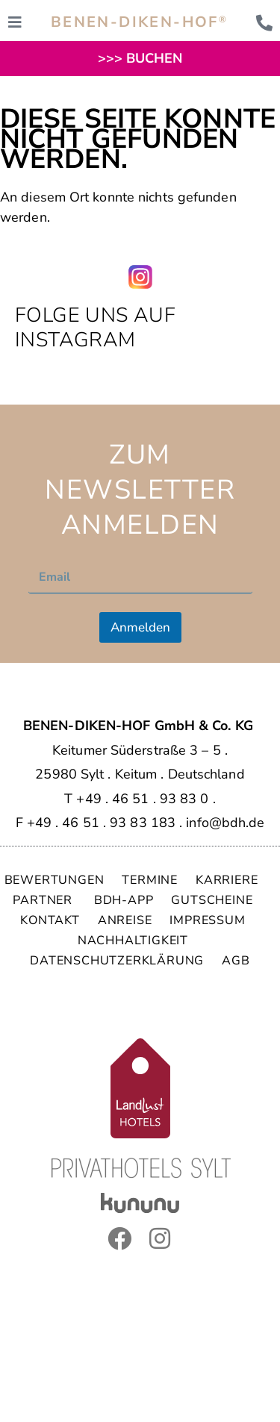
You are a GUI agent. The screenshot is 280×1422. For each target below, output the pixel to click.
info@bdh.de (225, 823)
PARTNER (44, 900)
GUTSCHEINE (211, 900)
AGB (235, 960)
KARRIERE (228, 880)
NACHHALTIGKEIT (133, 940)
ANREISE (125, 920)
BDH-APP (124, 900)
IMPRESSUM (207, 920)
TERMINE (150, 880)
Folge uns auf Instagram (95, 327)
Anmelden (140, 627)
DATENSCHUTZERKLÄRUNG (117, 960)
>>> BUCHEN (140, 58)
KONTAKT (50, 920)
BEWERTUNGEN (54, 880)
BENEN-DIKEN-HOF (139, 22)
